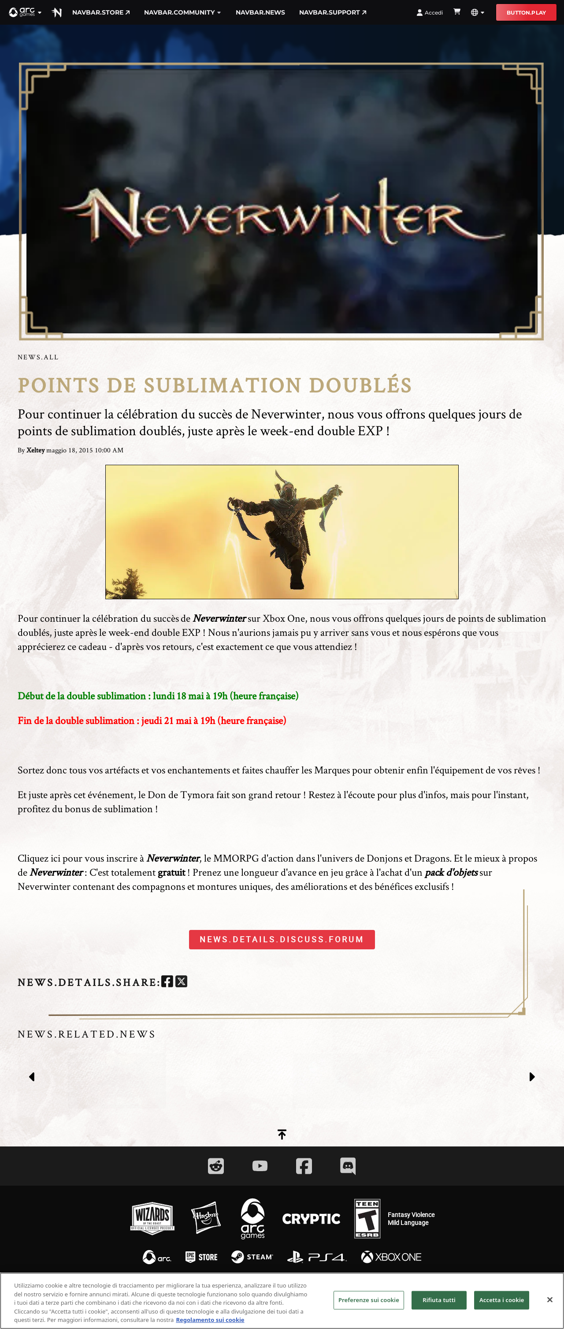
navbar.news (260, 12)
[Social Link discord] (348, 1166)
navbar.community (183, 12)
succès (166, 618)
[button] (25, 12)
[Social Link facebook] (304, 1166)
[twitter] (181, 982)
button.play (526, 12)
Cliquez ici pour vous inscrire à (108, 858)
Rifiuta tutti (439, 1309)
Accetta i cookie (501, 1309)
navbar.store (101, 12)
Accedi (429, 12)
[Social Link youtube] (260, 1166)
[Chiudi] (550, 1309)
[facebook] (167, 982)
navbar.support (333, 12)
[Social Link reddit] (216, 1166)
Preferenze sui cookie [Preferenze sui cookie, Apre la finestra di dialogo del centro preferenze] (368, 1309)
